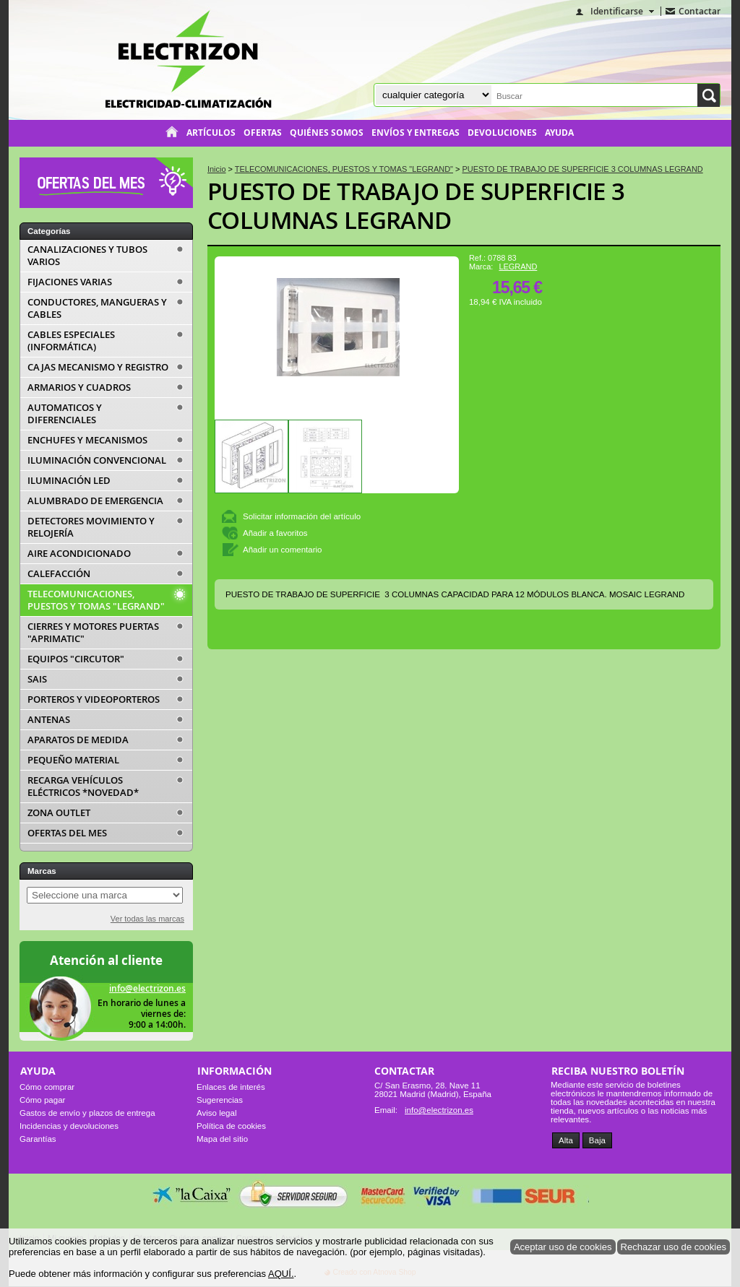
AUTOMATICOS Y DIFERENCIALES (64, 414)
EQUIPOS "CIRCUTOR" (75, 659)
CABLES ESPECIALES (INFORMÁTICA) (71, 341)
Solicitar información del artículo (302, 516)
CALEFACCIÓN (58, 574)
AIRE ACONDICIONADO (79, 553)
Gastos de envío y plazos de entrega (87, 1113)
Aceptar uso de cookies (563, 1247)
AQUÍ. (281, 1273)
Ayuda (559, 133)
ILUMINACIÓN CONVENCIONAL (96, 460)
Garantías (38, 1139)
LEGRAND (518, 266)
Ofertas (263, 133)
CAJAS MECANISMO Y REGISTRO (97, 367)
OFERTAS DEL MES (67, 833)
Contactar (699, 11)
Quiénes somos (326, 133)
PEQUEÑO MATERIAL (73, 760)
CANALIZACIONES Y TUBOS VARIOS (87, 255)
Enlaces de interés (231, 1087)
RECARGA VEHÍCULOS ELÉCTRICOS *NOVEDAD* (83, 786)
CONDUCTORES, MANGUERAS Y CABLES (97, 308)
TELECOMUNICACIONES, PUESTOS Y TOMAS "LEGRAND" (96, 600)
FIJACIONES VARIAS (69, 282)
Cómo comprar (47, 1087)
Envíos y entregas (415, 133)
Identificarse (616, 11)
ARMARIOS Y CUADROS (79, 387)
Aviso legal (216, 1113)
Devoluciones (502, 133)
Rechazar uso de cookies (674, 1247)
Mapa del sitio (222, 1139)
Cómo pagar (42, 1100)
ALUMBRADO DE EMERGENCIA (95, 501)
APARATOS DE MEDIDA (78, 740)
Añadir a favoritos (275, 533)
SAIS (37, 679)
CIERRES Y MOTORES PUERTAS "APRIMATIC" (93, 632)
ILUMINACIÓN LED (69, 480)
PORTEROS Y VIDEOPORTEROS (93, 699)
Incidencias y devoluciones (69, 1126)
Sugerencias (220, 1100)
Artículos (211, 133)
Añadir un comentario (282, 549)
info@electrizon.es (147, 988)
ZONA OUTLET (58, 813)
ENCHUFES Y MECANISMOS (87, 440)
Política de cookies (231, 1126)
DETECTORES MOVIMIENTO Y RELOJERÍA (91, 527)
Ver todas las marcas (147, 918)
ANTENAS (48, 720)
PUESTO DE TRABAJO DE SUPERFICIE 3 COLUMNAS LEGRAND (416, 205)
